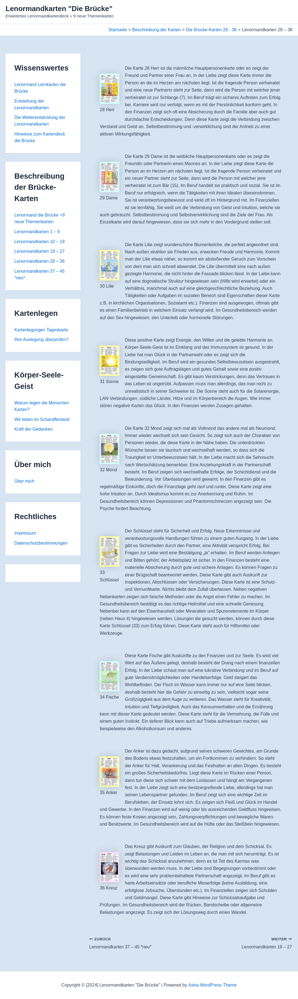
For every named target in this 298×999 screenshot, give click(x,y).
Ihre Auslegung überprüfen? (41, 340)
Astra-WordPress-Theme (212, 985)
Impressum (25, 534)
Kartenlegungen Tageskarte (41, 330)
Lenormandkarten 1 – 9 (37, 232)
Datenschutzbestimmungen (41, 544)
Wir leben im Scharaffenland (42, 420)
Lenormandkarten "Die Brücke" (59, 8)
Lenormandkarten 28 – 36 (39, 262)
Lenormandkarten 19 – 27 (39, 252)
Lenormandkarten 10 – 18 (39, 242)
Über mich (24, 482)
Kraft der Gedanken (33, 430)
